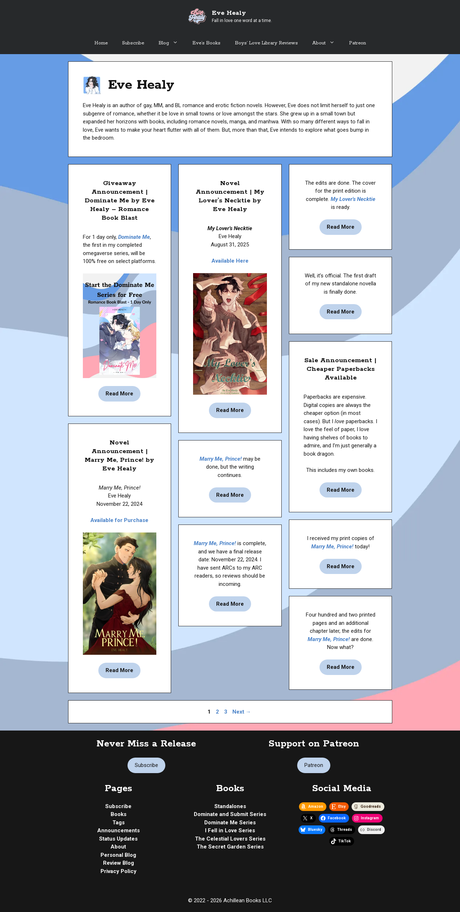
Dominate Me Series (230, 822)
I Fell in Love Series (230, 830)
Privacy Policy (119, 871)
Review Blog (118, 863)
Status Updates (118, 839)
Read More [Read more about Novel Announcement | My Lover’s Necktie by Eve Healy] (230, 410)
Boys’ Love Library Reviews (266, 43)
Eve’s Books (206, 43)
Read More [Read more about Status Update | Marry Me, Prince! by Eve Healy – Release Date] (230, 604)
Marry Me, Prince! (221, 459)
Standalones (230, 806)
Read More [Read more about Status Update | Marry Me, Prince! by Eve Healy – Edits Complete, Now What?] (340, 667)
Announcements (118, 830)
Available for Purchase (119, 520)
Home (101, 43)
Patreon (357, 43)
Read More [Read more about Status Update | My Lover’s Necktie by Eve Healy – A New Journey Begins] (230, 495)
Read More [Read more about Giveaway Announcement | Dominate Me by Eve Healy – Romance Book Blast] (119, 393)
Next (241, 712)
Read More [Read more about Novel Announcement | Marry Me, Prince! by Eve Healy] (119, 670)
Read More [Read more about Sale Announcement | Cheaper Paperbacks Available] (340, 490)
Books (118, 814)
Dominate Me (134, 237)
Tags (118, 822)
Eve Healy (229, 13)
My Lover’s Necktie (353, 199)
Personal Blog (118, 855)
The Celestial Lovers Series (230, 839)
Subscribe (133, 43)
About (327, 43)
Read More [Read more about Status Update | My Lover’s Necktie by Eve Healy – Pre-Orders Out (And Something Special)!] (340, 227)
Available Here (230, 261)
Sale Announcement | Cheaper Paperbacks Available (340, 369)
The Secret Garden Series (230, 846)
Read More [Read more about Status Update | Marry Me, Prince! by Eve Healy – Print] (340, 566)
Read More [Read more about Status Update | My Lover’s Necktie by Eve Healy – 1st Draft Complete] (340, 311)
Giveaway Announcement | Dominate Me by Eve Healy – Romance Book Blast (120, 200)
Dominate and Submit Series (230, 814)
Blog (171, 43)
